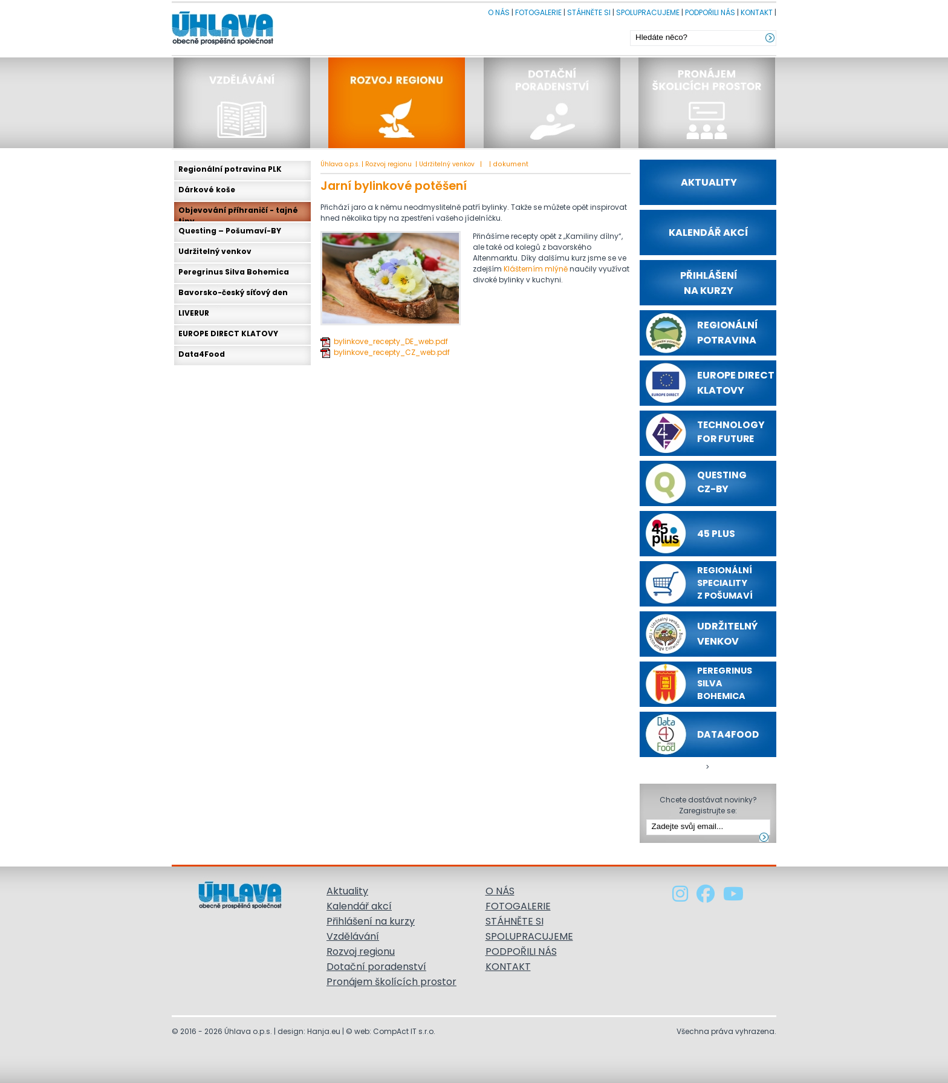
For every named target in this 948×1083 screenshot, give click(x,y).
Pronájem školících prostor (391, 982)
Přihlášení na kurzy (370, 921)
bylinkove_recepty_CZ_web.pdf (392, 352)
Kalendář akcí (359, 906)
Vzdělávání (352, 936)
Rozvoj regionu (388, 164)
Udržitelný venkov (447, 164)
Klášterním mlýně (536, 269)
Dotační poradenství (376, 967)
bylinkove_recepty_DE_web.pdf (391, 341)
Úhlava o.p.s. (340, 164)
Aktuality (347, 891)
